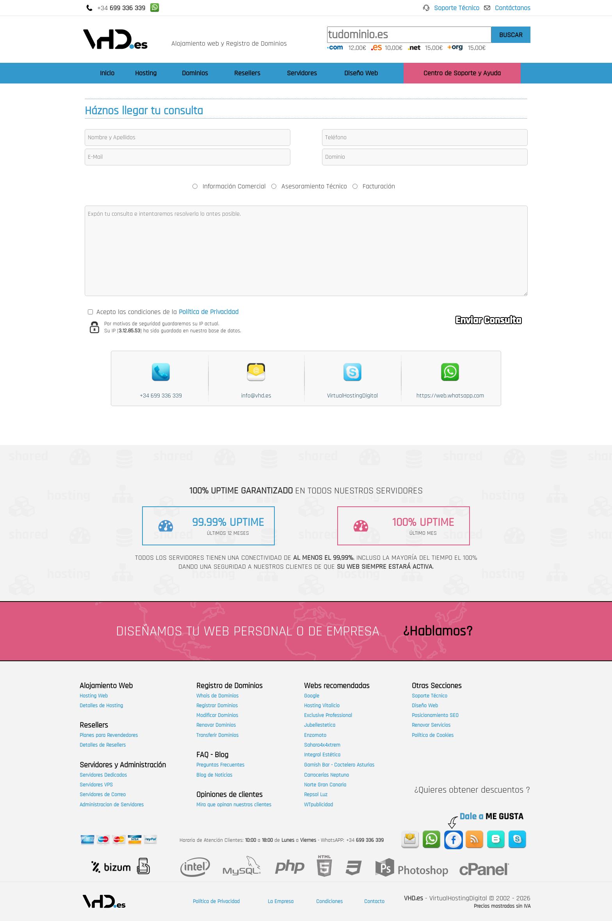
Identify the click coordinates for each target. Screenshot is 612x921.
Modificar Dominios (217, 715)
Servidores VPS (96, 784)
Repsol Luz (315, 794)
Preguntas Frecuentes (220, 764)
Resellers (247, 73)
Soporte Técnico (456, 8)
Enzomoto (315, 735)
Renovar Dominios (216, 725)
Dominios (195, 73)
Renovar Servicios (431, 725)
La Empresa (281, 901)
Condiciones (329, 901)
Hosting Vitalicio (322, 705)
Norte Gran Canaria (325, 784)
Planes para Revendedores (109, 735)
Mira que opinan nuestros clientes (233, 804)
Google (311, 695)
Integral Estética (322, 754)
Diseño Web (361, 73)
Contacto (374, 901)
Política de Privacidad (216, 901)
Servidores (302, 73)
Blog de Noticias (214, 775)
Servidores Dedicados (103, 775)
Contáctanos (512, 8)
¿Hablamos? (438, 631)
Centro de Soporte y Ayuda (462, 73)
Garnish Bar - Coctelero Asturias (339, 764)
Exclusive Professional (328, 715)
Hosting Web (94, 695)
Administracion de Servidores (112, 804)
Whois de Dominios (217, 695)
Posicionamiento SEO (435, 715)
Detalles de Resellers (103, 745)
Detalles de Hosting (101, 705)
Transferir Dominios (217, 735)
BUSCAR (511, 34)
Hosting (146, 73)
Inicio (107, 73)
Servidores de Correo (103, 794)
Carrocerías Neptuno (326, 775)
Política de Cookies (433, 735)
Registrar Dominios (217, 705)
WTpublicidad (318, 804)
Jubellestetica (319, 725)
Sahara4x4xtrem (322, 745)
